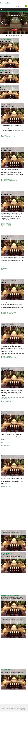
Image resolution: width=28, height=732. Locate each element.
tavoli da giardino (7, 106)
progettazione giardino (7, 86)
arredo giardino (5, 39)
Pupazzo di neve (6, 445)
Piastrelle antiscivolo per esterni (10, 311)
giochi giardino (5, 70)
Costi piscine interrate (14, 15)
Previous (2, 22)
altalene (4, 414)
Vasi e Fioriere (6, 150)
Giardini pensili (6, 282)
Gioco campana (5, 72)
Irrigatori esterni (6, 356)
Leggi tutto (14, 29)
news (2, 456)
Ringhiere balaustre (6, 41)
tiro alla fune (5, 444)
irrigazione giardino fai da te (9, 357)
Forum (3, 5)
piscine (3, 192)
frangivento (5, 238)
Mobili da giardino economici (9, 138)
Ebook (3, 458)
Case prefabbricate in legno (9, 269)
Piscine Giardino (6, 194)
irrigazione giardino (7, 324)
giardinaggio (4, 55)
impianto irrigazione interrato (11, 326)
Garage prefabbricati (7, 267)
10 (21, 35)
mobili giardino (6, 104)
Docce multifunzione (7, 225)
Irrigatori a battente (7, 354)
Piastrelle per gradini (7, 313)
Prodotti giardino (5, 57)
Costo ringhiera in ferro (8, 181)
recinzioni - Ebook (6, 486)
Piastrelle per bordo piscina (9, 312)
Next (25, 22)
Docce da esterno (6, 224)
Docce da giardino (6, 223)
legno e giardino (6, 236)
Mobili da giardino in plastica (9, 136)
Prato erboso (5, 400)
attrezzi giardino (7, 370)
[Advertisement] (14, 515)
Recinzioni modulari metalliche (9, 180)
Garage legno (5, 268)
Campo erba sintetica (7, 401)
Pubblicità (4, 135)
